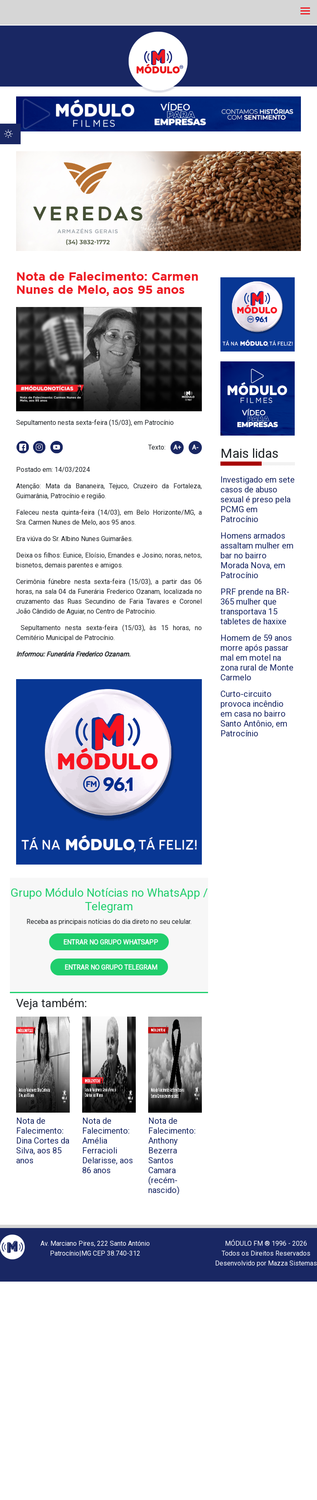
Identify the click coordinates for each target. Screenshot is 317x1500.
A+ (177, 447)
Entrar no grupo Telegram (109, 967)
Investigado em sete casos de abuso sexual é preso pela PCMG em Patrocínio (257, 499)
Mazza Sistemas (292, 1263)
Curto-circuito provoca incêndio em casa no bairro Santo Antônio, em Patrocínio (253, 713)
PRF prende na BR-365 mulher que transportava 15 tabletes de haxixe (254, 606)
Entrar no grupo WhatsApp (109, 942)
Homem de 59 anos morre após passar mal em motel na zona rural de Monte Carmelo (256, 657)
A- (195, 447)
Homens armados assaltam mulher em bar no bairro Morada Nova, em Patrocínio (256, 555)
